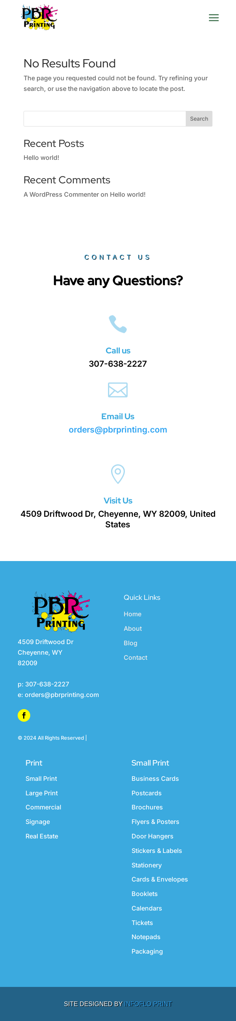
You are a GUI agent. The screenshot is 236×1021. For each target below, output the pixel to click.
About (133, 628)
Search (199, 118)
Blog (130, 643)
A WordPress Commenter (61, 194)
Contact (135, 657)
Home (132, 614)
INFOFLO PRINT (148, 1004)
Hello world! (41, 157)
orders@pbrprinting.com (118, 429)
